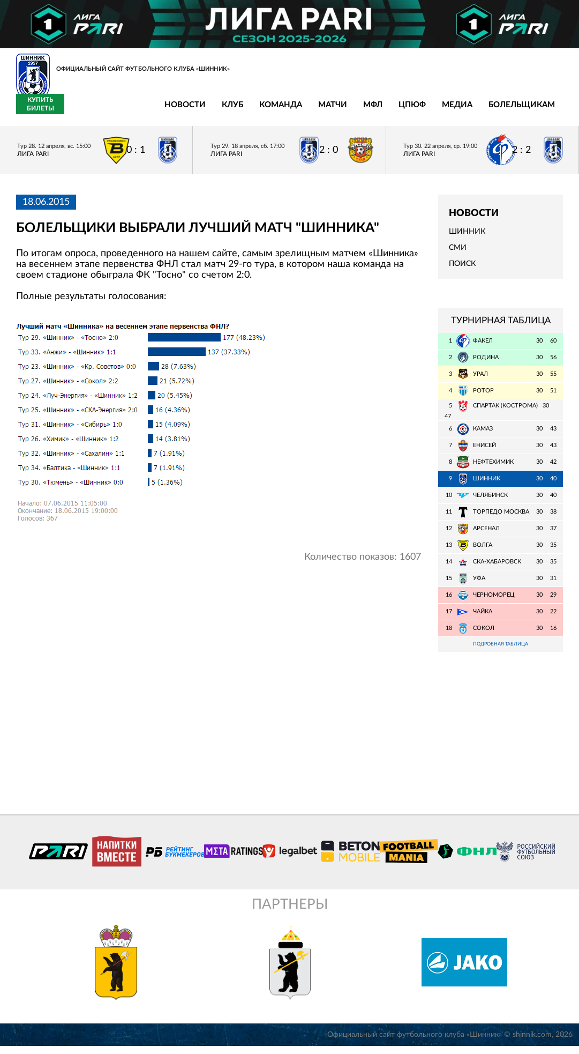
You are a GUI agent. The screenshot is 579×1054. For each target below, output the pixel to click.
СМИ (458, 254)
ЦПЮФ (305, 111)
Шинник (467, 238)
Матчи (225, 111)
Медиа (350, 111)
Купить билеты (539, 110)
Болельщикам (414, 111)
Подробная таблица (501, 651)
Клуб (125, 111)
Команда (173, 111)
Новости (78, 111)
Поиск (462, 270)
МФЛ (265, 111)
